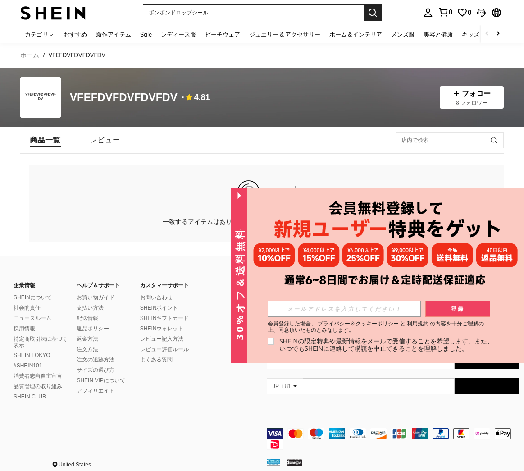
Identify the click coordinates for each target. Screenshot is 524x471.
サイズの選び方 (95, 370)
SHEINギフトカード (164, 318)
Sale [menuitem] (146, 34)
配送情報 (87, 318)
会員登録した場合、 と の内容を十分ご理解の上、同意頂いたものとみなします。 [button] (376, 326)
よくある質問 (156, 360)
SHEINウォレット (162, 328)
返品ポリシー (93, 328)
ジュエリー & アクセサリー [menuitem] (284, 34)
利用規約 (417, 323)
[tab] (45, 139)
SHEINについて (33, 297)
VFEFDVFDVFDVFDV (124, 97)
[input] (344, 309)
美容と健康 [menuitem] (438, 34)
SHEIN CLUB (30, 396)
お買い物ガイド (95, 297)
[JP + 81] (285, 386)
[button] (253, 12)
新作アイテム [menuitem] (113, 34)
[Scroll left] (487, 34)
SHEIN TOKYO (32, 355)
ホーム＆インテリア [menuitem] (355, 34)
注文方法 (87, 349)
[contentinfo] (393, 439)
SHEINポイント (159, 308)
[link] (445, 12)
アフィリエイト (95, 391)
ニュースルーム (32, 318)
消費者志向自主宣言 (38, 376)
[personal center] (428, 12)
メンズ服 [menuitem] (403, 34)
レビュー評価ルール (164, 349)
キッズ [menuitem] (470, 34)
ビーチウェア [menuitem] (222, 34)
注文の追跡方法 (95, 360)
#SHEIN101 (28, 365)
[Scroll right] (498, 34)
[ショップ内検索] (494, 140)
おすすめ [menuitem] (75, 34)
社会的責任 (27, 308)
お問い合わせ (156, 297)
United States (75, 465)
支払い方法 (90, 308)
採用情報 (24, 328)
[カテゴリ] (39, 34)
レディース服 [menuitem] (178, 34)
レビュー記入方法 (161, 339)
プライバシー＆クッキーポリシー (358, 323)
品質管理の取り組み (38, 386)
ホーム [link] (29, 55)
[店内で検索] (450, 140)
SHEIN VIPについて (101, 380)
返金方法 (87, 339)
